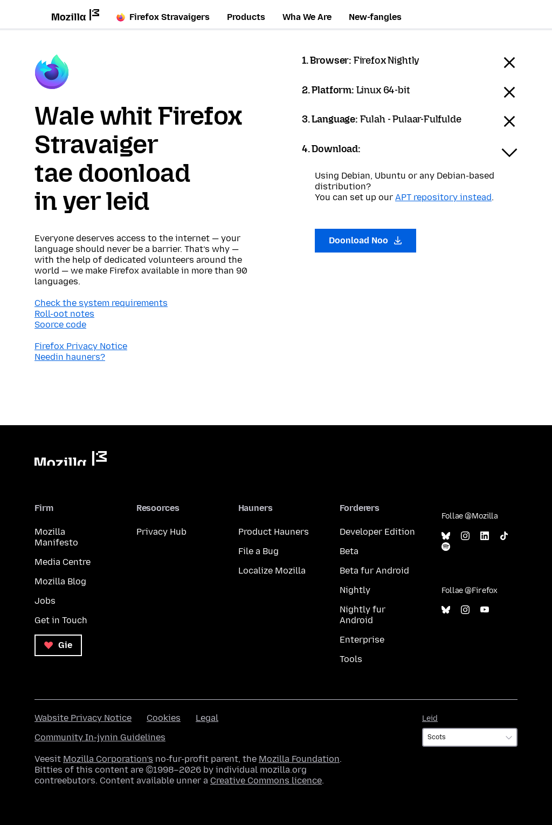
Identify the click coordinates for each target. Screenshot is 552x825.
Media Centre (62, 562)
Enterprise (362, 640)
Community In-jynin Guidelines (99, 737)
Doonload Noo (365, 240)
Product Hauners (273, 532)
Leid (430, 718)
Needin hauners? (69, 357)
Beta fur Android (374, 570)
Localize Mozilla (272, 570)
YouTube (484, 610)
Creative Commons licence (266, 780)
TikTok (504, 536)
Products (246, 17)
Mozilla (70, 458)
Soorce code (60, 324)
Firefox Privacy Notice (80, 346)
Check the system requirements (101, 303)
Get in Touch (60, 620)
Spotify (445, 546)
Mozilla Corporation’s (108, 759)
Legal (207, 718)
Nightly (355, 590)
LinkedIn (484, 536)
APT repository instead (443, 197)
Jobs (45, 601)
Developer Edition (377, 532)
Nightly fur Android (362, 614)
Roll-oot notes (64, 314)
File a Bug (258, 551)
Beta (349, 551)
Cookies (164, 718)
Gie (58, 645)
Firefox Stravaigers (163, 17)
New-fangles (375, 17)
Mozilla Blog (60, 581)
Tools (351, 659)
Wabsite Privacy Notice (83, 718)
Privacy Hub (161, 532)
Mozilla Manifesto (56, 537)
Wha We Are (307, 17)
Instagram (465, 536)
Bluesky (445, 536)
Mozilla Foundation (299, 759)
